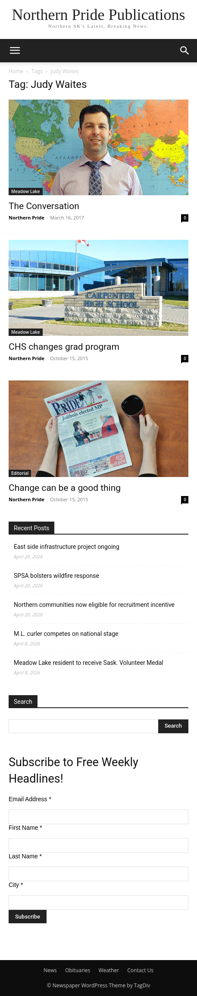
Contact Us (140, 970)
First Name (25, 827)
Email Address (30, 799)
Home (16, 71)
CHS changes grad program (64, 347)
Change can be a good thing (65, 488)
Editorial (19, 473)
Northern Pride (26, 217)
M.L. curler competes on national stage (66, 633)
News (50, 970)
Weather (108, 970)
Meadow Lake (25, 191)
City (16, 884)
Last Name (25, 856)
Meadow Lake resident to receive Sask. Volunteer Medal (88, 662)
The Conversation (44, 206)
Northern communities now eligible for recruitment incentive (94, 604)
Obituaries (77, 970)
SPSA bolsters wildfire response (56, 575)
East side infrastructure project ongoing (66, 546)
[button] (14, 50)
